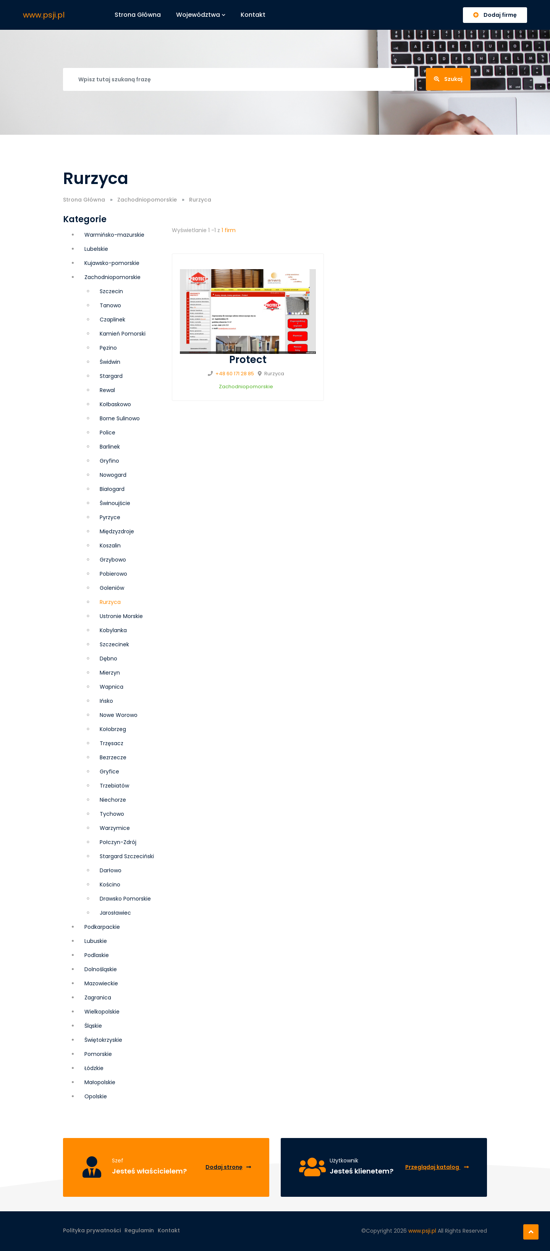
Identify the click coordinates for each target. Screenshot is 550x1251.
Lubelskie (96, 249)
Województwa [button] (200, 14)
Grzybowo (113, 559)
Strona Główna (84, 199)
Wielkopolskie (102, 1011)
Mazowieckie (101, 983)
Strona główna (138, 14)
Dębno (108, 658)
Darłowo (110, 870)
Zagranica (97, 997)
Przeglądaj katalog (437, 1167)
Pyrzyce (110, 517)
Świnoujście (115, 503)
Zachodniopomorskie (147, 199)
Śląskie (93, 1026)
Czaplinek (112, 319)
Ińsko (106, 701)
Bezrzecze (113, 757)
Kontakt (253, 14)
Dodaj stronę (228, 1167)
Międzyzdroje (117, 531)
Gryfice (109, 771)
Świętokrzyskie (103, 1040)
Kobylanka (113, 630)
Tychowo (112, 814)
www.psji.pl (44, 15)
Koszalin (110, 545)
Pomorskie (98, 1054)
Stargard (111, 376)
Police (107, 432)
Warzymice (115, 828)
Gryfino (109, 461)
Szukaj (448, 79)
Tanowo (110, 305)
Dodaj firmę (495, 15)
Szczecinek (114, 644)
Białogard (112, 489)
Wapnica (111, 687)
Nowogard (113, 475)
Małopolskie (99, 1082)
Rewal (107, 390)
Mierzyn (110, 672)
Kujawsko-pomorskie (111, 263)
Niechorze (113, 800)
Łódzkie (94, 1068)
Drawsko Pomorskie (125, 898)
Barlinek (110, 446)
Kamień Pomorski (123, 333)
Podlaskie (96, 955)
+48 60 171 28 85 (234, 373)
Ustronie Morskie (121, 616)
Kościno (110, 884)
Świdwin (110, 362)
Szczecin (111, 291)
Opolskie (95, 1096)
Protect (248, 359)
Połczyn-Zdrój (118, 842)
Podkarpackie (102, 927)
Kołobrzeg (113, 729)
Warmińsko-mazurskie (114, 235)
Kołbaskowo (115, 404)
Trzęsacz (111, 743)
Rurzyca (110, 602)
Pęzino (108, 348)
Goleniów (112, 588)
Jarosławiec (115, 913)
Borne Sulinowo (120, 418)
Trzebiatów (114, 785)
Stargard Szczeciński (127, 856)
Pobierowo (113, 574)
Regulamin (139, 1230)
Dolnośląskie (100, 969)
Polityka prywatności (92, 1230)
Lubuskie (95, 941)
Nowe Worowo (119, 715)
